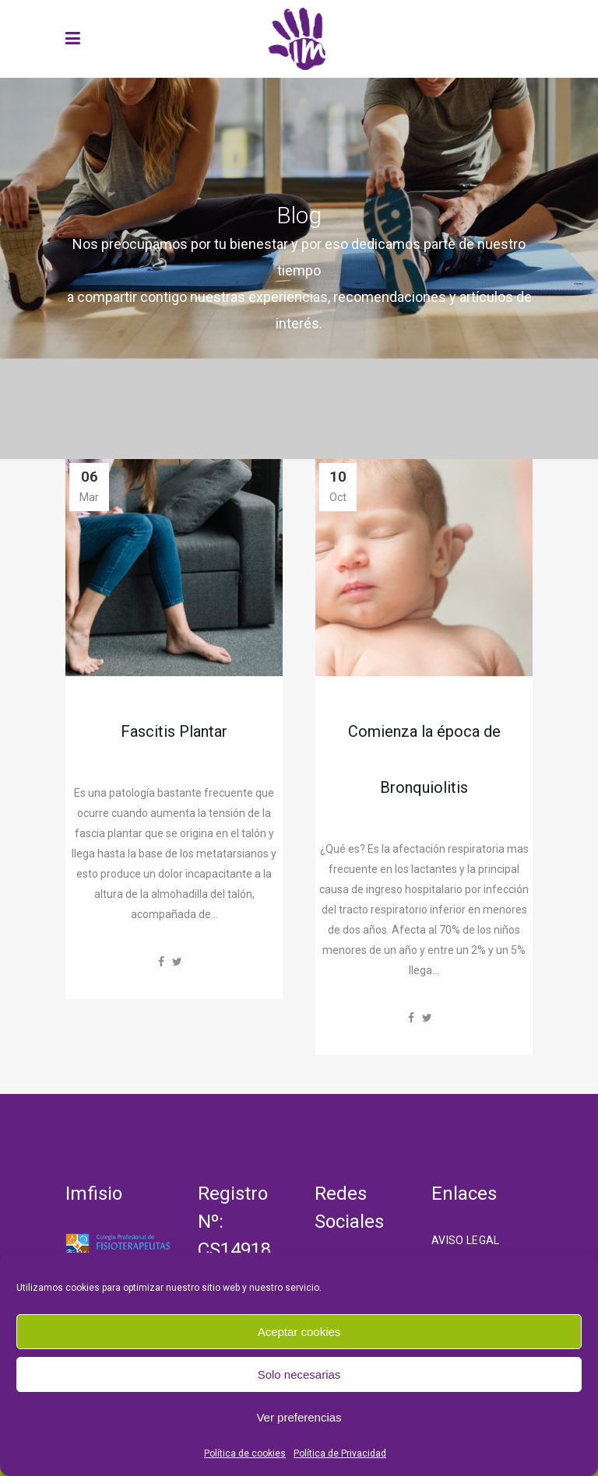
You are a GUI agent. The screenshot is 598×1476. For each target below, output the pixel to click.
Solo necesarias (299, 1374)
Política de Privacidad (340, 1453)
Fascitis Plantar (174, 731)
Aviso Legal (465, 1240)
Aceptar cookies (299, 1331)
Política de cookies (245, 1453)
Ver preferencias (298, 1417)
